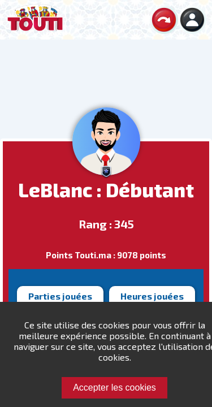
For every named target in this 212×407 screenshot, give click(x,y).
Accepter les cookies (114, 387)
